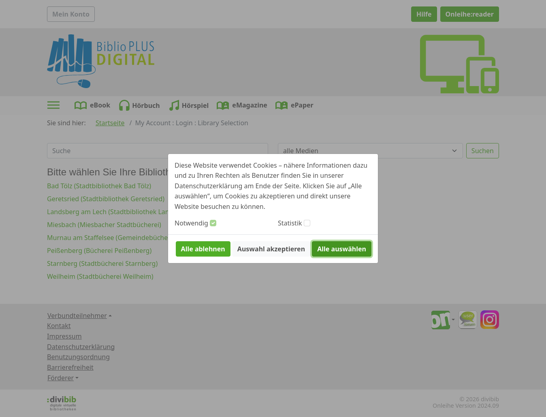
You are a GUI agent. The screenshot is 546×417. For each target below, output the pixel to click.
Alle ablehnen (203, 248)
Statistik (290, 223)
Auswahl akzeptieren (271, 248)
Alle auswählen (341, 248)
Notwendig (191, 223)
